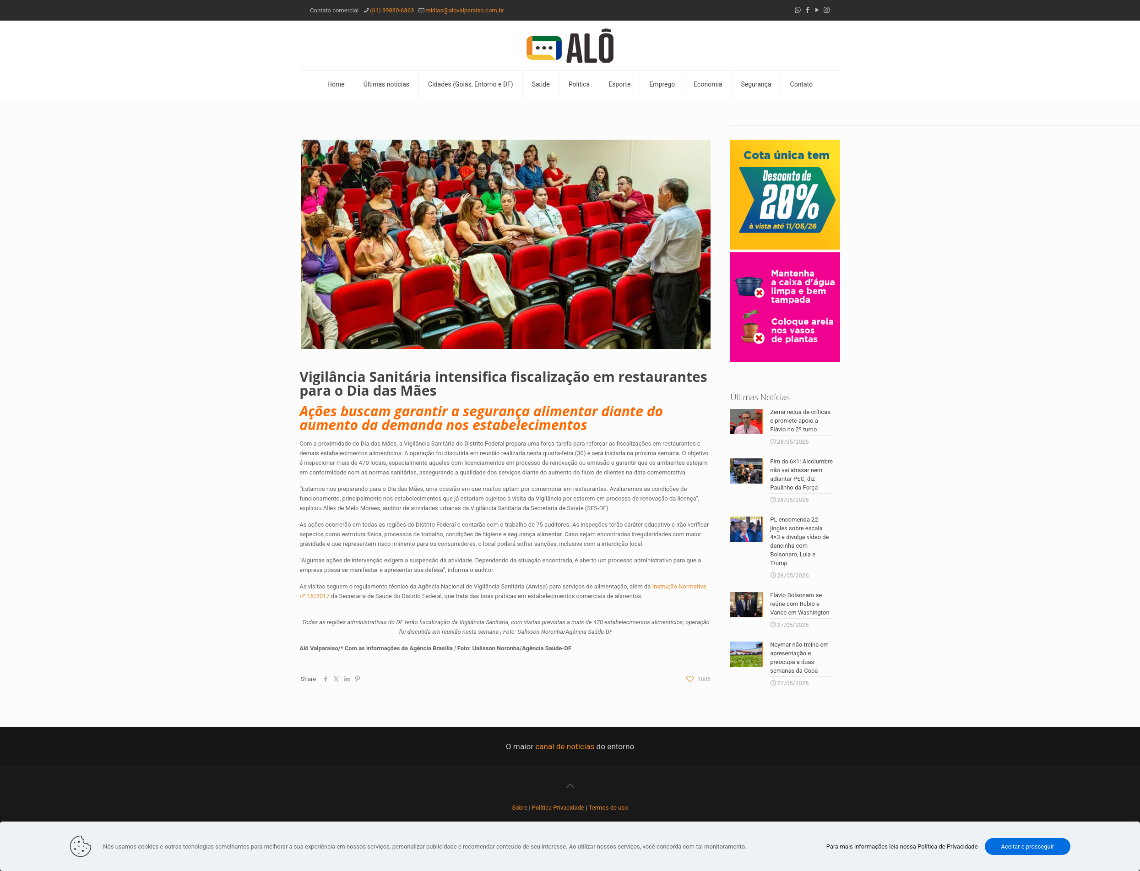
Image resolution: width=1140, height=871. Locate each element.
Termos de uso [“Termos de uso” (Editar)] (608, 805)
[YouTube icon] (817, 10)
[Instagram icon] (826, 10)
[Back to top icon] (570, 784)
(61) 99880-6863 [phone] (392, 10)
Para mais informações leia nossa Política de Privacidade (902, 846)
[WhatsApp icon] (797, 10)
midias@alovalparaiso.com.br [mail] (464, 10)
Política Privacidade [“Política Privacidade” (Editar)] (558, 805)
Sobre (520, 805)
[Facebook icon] (807, 10)
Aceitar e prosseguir (1027, 846)
